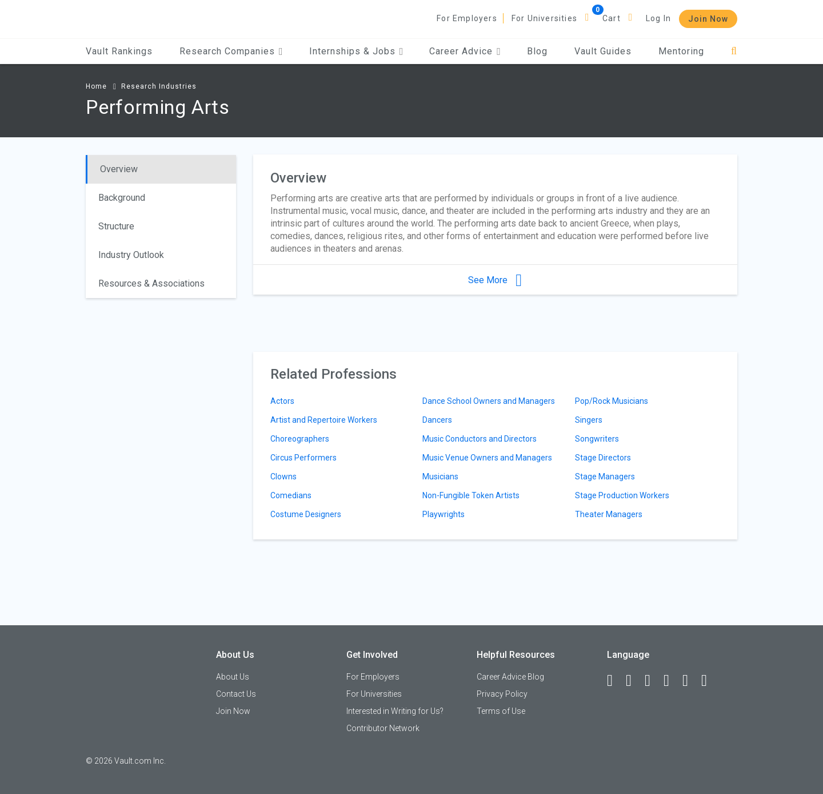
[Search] (734, 51)
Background (121, 197)
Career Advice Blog (510, 676)
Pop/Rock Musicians (611, 401)
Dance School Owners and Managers (488, 401)
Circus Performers (303, 457)
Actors (282, 401)
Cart (611, 18)
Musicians (440, 476)
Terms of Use (501, 711)
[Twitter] (653, 680)
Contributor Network (383, 728)
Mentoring (681, 51)
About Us (232, 676)
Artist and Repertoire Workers (323, 419)
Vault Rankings (119, 51)
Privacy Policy (502, 693)
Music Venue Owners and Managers (487, 457)
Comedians (290, 495)
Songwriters (597, 438)
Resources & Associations (151, 283)
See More (495, 280)
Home (96, 86)
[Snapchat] (709, 680)
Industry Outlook (131, 254)
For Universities (544, 18)
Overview (119, 169)
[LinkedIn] (634, 680)
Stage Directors (603, 457)
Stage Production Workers (622, 495)
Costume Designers (305, 514)
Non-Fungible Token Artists (471, 495)
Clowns (283, 476)
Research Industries (159, 86)
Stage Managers (605, 476)
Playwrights (443, 514)
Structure (116, 226)
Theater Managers (608, 514)
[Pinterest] (690, 680)
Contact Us (236, 693)
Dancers (437, 419)
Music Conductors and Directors (479, 438)
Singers (588, 419)
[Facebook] (615, 680)
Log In (658, 18)
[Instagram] (672, 680)
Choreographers (299, 438)
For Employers (467, 18)
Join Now (708, 18)
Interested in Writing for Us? (395, 711)
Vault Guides (603, 51)
